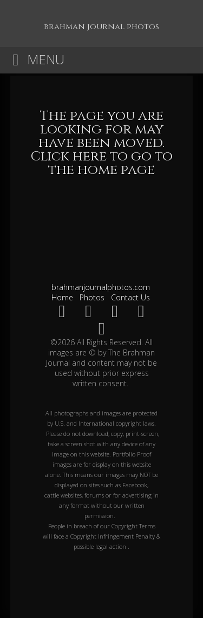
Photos (92, 297)
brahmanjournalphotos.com (100, 287)
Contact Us (130, 297)
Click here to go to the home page (102, 163)
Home (62, 297)
